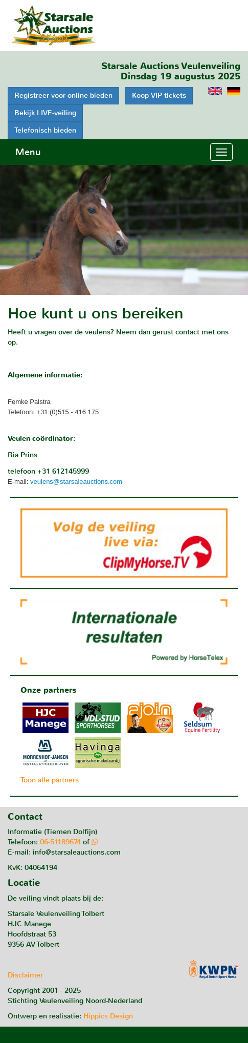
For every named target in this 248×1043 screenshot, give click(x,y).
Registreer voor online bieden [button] (63, 95)
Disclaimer (25, 975)
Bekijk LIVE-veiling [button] (45, 113)
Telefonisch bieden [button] (45, 130)
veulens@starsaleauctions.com (76, 481)
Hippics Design (108, 1016)
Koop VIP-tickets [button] (159, 95)
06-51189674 (60, 842)
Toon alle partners (49, 780)
